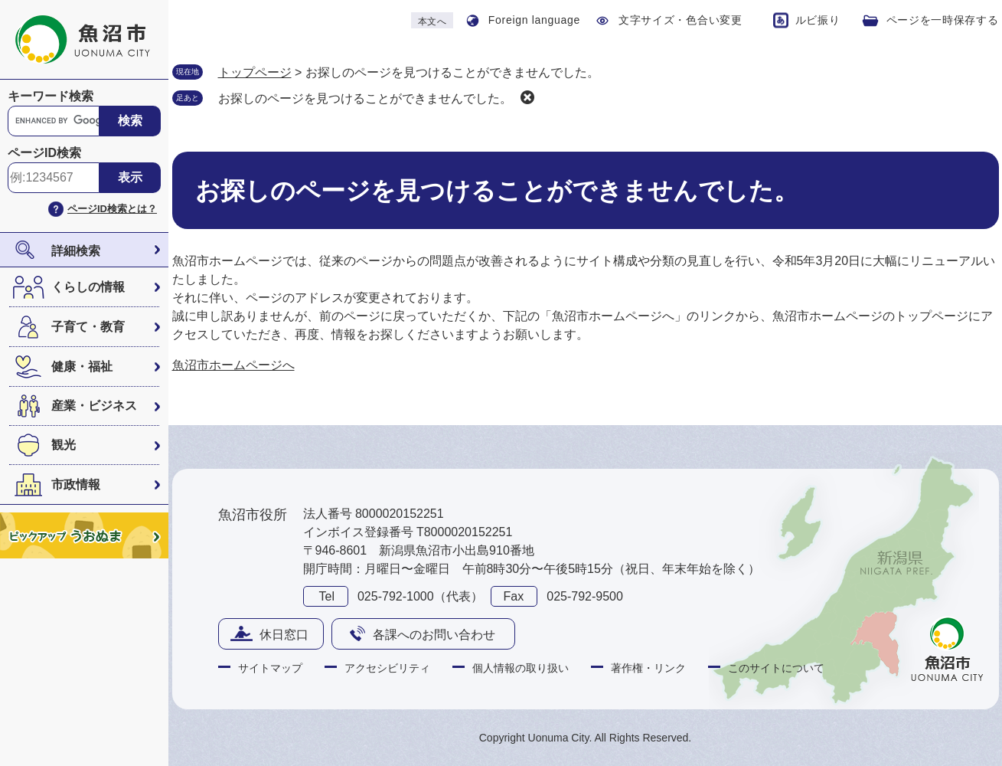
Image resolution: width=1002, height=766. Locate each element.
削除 (527, 97)
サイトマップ (270, 668)
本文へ (432, 21)
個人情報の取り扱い (520, 668)
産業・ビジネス (94, 405)
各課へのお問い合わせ (434, 634)
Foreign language (534, 20)
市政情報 (75, 484)
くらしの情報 (88, 286)
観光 (63, 444)
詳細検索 (75, 250)
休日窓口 (283, 634)
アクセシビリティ (387, 668)
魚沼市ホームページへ (233, 365)
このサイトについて (776, 668)
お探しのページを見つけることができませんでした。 (365, 98)
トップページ (255, 72)
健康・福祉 (82, 366)
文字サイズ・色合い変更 (680, 20)
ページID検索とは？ (112, 208)
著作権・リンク (648, 668)
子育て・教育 (88, 326)
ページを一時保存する (942, 20)
